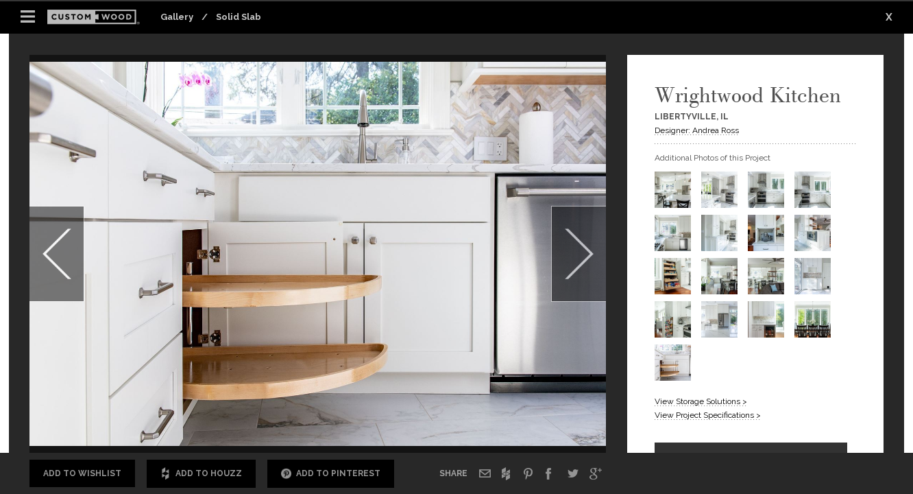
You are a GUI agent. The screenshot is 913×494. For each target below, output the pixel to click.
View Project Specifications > (708, 415)
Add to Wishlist (82, 473)
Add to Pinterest (330, 473)
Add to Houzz (201, 473)
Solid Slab (238, 17)
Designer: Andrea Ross (697, 130)
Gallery (176, 17)
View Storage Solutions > (701, 401)
